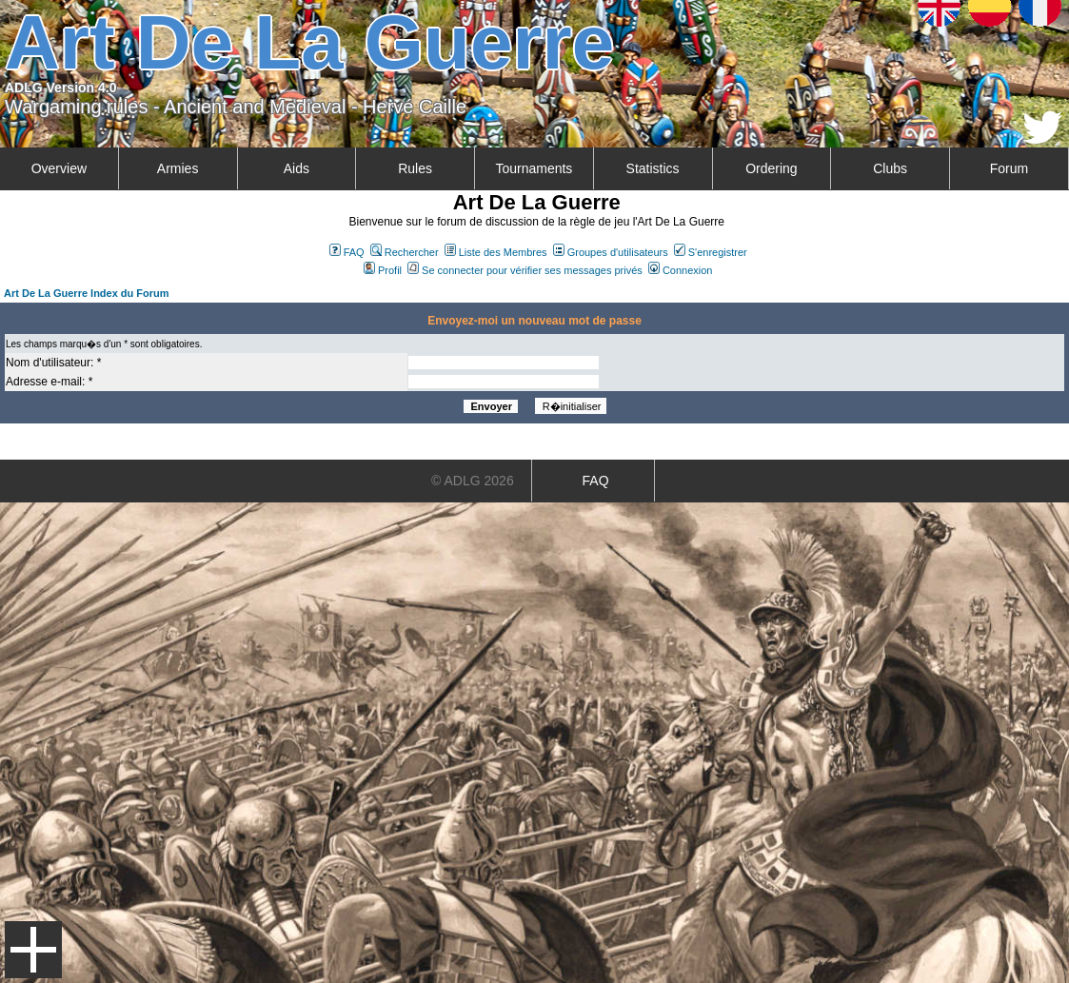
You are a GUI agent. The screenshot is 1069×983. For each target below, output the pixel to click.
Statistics (653, 168)
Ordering (771, 168)
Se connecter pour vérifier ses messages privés (525, 270)
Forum (1009, 168)
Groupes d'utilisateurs (610, 252)
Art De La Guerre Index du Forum (86, 293)
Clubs (890, 168)
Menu (33, 949)
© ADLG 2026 (472, 480)
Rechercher (404, 252)
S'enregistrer (710, 252)
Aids (296, 168)
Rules (415, 168)
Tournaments (533, 168)
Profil (383, 270)
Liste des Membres (496, 252)
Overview (59, 168)
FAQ (347, 252)
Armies (178, 168)
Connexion (680, 270)
